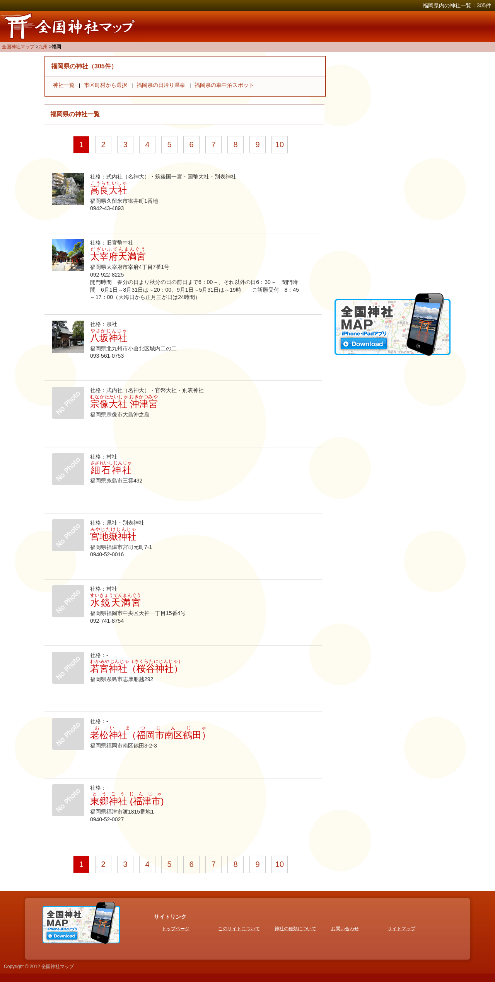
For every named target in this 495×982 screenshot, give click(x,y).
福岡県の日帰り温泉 (161, 85)
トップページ (175, 928)
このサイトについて (239, 928)
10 (279, 144)
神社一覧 (64, 85)
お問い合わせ (345, 928)
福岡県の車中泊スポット (224, 85)
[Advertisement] (393, 172)
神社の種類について (295, 928)
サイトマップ (401, 928)
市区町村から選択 (105, 85)
